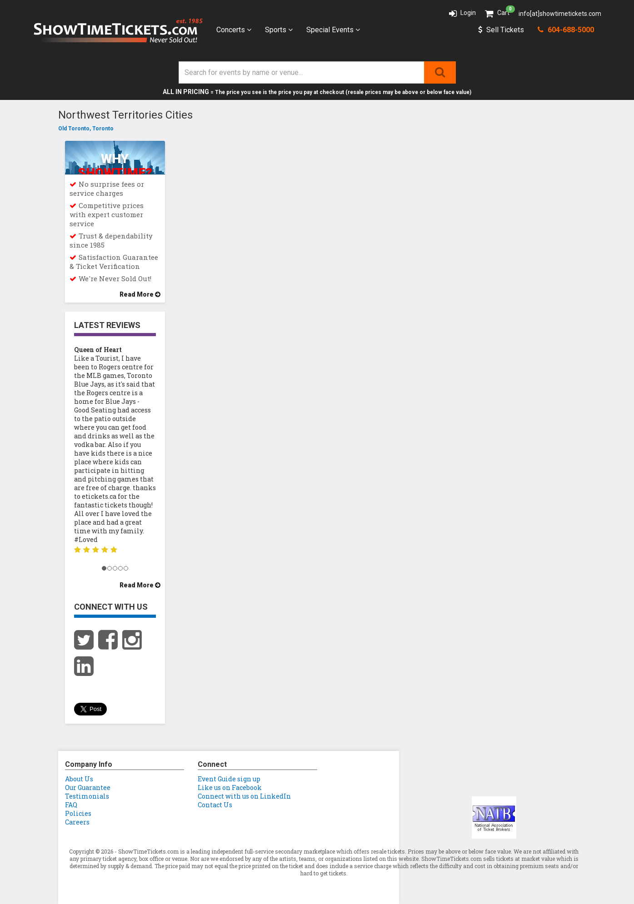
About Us (79, 779)
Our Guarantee (87, 787)
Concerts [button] (233, 29)
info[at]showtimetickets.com (560, 13)
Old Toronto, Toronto (86, 128)
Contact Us (215, 804)
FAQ (71, 804)
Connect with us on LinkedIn (244, 796)
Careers (77, 822)
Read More (140, 294)
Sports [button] (279, 29)
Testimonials (87, 796)
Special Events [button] (333, 29)
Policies (78, 813)
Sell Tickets (501, 29)
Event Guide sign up (229, 779)
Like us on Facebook (230, 787)
